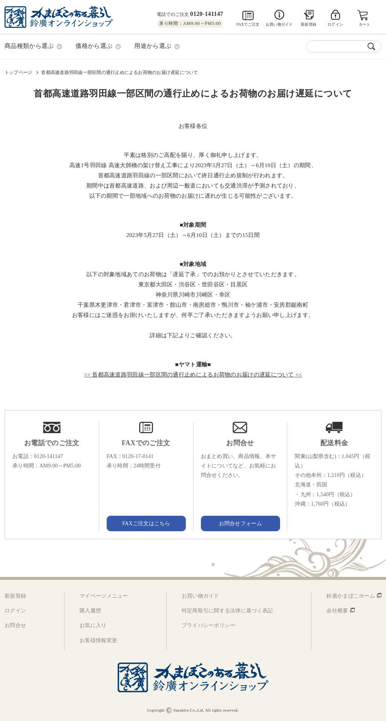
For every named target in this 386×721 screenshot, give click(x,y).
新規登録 (308, 24)
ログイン (15, 610)
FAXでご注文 (247, 24)
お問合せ (15, 625)
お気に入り (93, 625)
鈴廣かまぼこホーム (350, 596)
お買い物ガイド (279, 24)
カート (365, 24)
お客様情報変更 (98, 640)
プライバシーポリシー (209, 625)
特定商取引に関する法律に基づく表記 (227, 610)
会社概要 (337, 610)
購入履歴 (90, 610)
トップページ (18, 72)
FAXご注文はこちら (146, 523)
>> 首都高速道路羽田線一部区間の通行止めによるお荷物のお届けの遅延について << (193, 374)
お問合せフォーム (240, 523)
